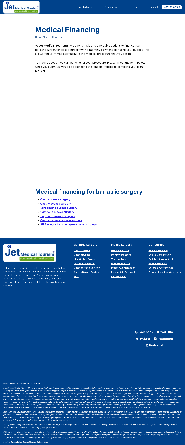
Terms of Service (29, 442)
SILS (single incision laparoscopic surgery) (68, 224)
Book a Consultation (160, 254)
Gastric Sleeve (82, 250)
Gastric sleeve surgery (55, 199)
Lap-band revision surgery (57, 216)
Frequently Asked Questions (165, 272)
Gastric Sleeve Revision (87, 267)
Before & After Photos (161, 267)
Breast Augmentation (123, 267)
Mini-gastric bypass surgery (58, 207)
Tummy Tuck (118, 259)
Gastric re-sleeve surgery (57, 212)
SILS (76, 276)
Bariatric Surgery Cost (161, 259)
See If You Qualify (158, 250)
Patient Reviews (158, 263)
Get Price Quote (120, 250)
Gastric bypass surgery (55, 203)
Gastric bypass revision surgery (61, 220)
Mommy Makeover (121, 254)
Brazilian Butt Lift (120, 263)
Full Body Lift (118, 276)
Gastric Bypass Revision (87, 272)
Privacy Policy (16, 442)
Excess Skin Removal (123, 272)
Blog (134, 7)
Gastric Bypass (82, 254)
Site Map (6, 442)
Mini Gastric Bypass (84, 259)
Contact (153, 7)
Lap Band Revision (84, 263)
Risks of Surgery (43, 442)
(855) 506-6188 (172, 7)
